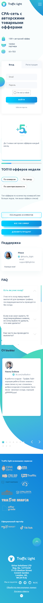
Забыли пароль (21, 107)
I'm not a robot (23, 93)
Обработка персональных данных (21, 587)
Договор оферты (21, 591)
